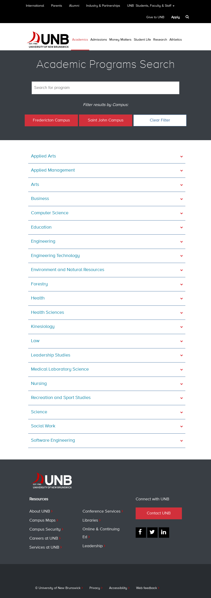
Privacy (94, 588)
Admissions (98, 39)
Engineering (43, 241)
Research (160, 39)
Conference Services (101, 511)
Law (35, 340)
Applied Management (53, 170)
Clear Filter (160, 120)
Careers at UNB (43, 538)
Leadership (93, 546)
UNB (150, 7)
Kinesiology (43, 326)
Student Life (142, 39)
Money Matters (120, 39)
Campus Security (45, 529)
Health (38, 298)
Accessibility (118, 588)
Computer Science (49, 213)
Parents (56, 5)
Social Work (43, 426)
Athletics (175, 39)
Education (41, 227)
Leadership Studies (50, 355)
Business (40, 198)
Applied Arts (43, 156)
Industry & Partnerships (103, 5)
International (35, 5)
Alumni (74, 5)
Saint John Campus (105, 120)
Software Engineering (53, 440)
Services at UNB (44, 547)
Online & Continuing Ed (101, 533)
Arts (35, 184)
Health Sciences (47, 312)
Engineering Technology (55, 255)
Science (39, 412)
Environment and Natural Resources (67, 269)
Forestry (39, 284)
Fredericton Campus (51, 120)
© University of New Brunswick (57, 588)
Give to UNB (155, 17)
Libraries (90, 520)
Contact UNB (159, 513)
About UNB (39, 511)
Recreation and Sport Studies (61, 397)
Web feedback (146, 588)
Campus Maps (42, 520)
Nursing (39, 383)
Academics (80, 39)
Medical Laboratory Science (60, 369)
